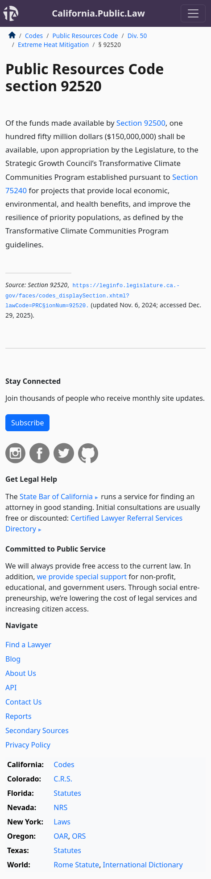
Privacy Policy (27, 745)
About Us (20, 673)
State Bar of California (56, 496)
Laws (62, 822)
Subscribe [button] (27, 423)
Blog (13, 659)
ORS (79, 836)
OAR (61, 836)
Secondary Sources (37, 730)
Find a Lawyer (28, 645)
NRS (60, 807)
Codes (34, 35)
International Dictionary (143, 865)
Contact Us (23, 702)
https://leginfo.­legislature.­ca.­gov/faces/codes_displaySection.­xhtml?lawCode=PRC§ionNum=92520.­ (92, 296)
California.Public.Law (98, 13)
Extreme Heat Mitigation (53, 44)
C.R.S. (63, 779)
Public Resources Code (85, 35)
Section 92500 (140, 123)
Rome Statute (76, 865)
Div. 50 (137, 35)
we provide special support (82, 577)
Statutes (67, 793)
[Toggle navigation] (193, 13)
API (11, 687)
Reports (18, 716)
